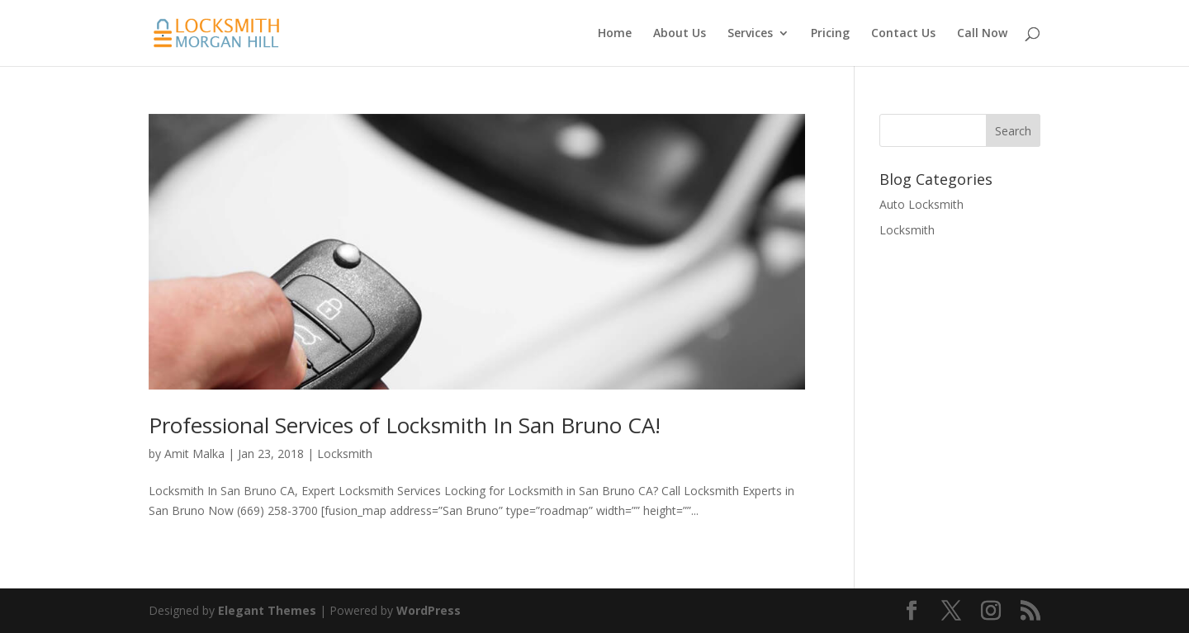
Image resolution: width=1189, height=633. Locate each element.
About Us (679, 33)
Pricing (830, 33)
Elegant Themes (267, 610)
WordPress (428, 610)
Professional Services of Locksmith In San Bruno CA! (405, 425)
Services (750, 33)
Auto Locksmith (921, 204)
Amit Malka (194, 453)
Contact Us (903, 33)
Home (615, 33)
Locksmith (344, 453)
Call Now (982, 33)
